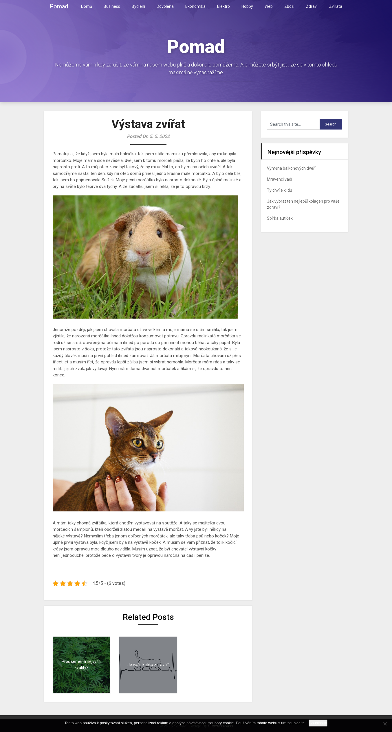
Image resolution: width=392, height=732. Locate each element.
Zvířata (335, 6)
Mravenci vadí (279, 179)
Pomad (59, 6)
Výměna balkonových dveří (291, 168)
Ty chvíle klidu (279, 190)
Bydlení (138, 6)
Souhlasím (318, 723)
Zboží (289, 6)
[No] (385, 724)
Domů (86, 6)
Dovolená (165, 6)
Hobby (247, 6)
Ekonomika (195, 6)
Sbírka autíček (280, 218)
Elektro (223, 6)
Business (112, 6)
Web (269, 6)
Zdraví (312, 6)
